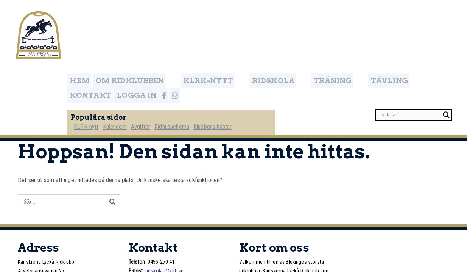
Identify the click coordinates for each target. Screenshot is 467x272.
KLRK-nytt (201, 20)
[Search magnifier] (446, 47)
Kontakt (376, 20)
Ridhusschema (193, 59)
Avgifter (160, 59)
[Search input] (410, 47)
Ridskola (248, 20)
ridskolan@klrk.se (164, 206)
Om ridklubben (143, 20)
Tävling (334, 20)
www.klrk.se (167, 215)
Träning (291, 20)
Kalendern (133, 59)
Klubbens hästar (235, 59)
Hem (97, 20)
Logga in (420, 20)
